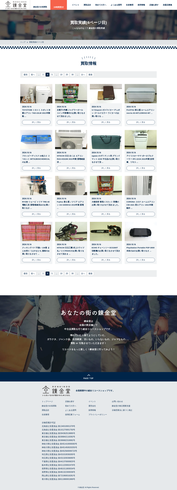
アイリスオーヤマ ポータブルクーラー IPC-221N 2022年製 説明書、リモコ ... (140, 159)
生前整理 (129, 5)
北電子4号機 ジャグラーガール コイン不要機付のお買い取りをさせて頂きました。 (71, 113)
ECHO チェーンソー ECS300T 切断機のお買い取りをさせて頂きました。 (106, 251)
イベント (75, 5)
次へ (83, 75)
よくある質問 (116, 5)
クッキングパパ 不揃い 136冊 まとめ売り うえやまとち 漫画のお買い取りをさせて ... (36, 251)
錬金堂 (81, 487)
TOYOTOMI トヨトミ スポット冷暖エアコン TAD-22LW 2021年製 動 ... (36, 113)
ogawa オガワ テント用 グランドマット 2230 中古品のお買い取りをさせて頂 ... (106, 159)
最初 (26, 75)
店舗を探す (154, 5)
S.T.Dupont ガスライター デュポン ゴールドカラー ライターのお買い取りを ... (106, 113)
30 (72, 75)
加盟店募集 (167, 5)
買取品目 (87, 5)
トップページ (47, 401)
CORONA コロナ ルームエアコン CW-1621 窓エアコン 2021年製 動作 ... (140, 205)
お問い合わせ (117, 401)
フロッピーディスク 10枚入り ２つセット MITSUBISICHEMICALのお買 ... (36, 159)
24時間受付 (59, 7)
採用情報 (141, 5)
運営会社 (92, 406)
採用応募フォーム (72, 414)
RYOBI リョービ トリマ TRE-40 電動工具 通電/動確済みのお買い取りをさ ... (36, 205)
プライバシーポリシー (97, 414)
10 (61, 75)
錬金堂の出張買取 (40, 7)
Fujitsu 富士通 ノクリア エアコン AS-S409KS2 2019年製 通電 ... (70, 205)
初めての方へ (100, 5)
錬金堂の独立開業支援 (121, 406)
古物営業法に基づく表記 (122, 410)
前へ (33, 75)
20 (67, 75)
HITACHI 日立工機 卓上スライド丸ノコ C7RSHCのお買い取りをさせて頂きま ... (70, 251)
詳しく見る (36, 122)
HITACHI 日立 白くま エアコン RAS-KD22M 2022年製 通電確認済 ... (71, 159)
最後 (90, 75)
